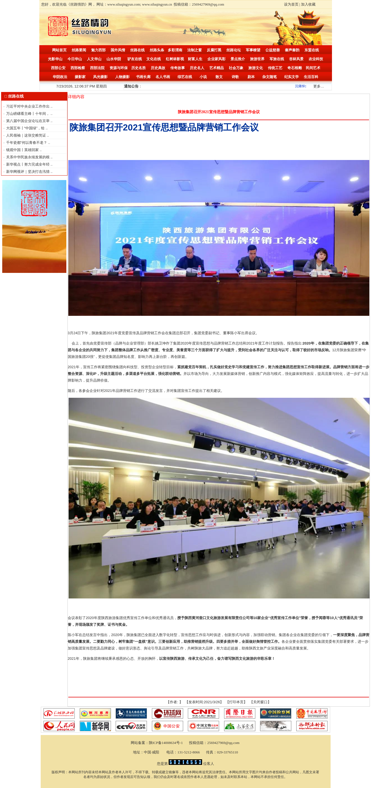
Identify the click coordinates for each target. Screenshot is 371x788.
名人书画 (163, 77)
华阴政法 (60, 77)
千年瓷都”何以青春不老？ (27, 142)
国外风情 (118, 50)
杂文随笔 (269, 77)
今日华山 (74, 59)
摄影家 (80, 77)
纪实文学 (291, 77)
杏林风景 (296, 59)
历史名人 (197, 68)
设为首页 (291, 4)
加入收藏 (308, 4)
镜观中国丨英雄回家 (23, 150)
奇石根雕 (294, 68)
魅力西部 (98, 50)
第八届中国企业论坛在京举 (28, 121)
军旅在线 (277, 59)
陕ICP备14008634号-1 (166, 743)
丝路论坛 (233, 50)
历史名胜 (138, 68)
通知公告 (131, 86)
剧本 (251, 77)
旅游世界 (257, 59)
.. (51, 106)
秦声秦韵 (292, 50)
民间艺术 (313, 68)
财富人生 (195, 59)
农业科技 (316, 59)
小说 (203, 77)
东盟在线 (311, 50)
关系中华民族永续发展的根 (28, 157)
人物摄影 (122, 77)
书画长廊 (143, 77)
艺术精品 (216, 68)
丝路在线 (137, 50)
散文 (219, 77)
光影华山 (55, 59)
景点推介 (238, 59)
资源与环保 (119, 68)
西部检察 (78, 68)
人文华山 (94, 59)
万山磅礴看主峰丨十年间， (28, 113)
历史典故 (158, 68)
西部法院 (97, 68)
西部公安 (58, 68)
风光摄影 (100, 77)
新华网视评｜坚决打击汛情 (28, 171)
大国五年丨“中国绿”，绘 (26, 128)
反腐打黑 (214, 50)
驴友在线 (134, 59)
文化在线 (153, 59)
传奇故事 (177, 68)
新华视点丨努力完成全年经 (28, 164)
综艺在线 (185, 77)
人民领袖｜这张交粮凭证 (26, 135)
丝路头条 (157, 50)
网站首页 (59, 50)
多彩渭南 (175, 50)
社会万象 (236, 68)
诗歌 (235, 77)
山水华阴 (113, 59)
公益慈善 (272, 50)
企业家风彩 (216, 59)
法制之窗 (194, 50)
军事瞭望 (253, 50)
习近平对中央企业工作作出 (28, 106)
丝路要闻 (79, 50)
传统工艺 (275, 68)
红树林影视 (175, 59)
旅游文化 (255, 68)
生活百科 (311, 77)
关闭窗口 (260, 702)
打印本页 (236, 702)
